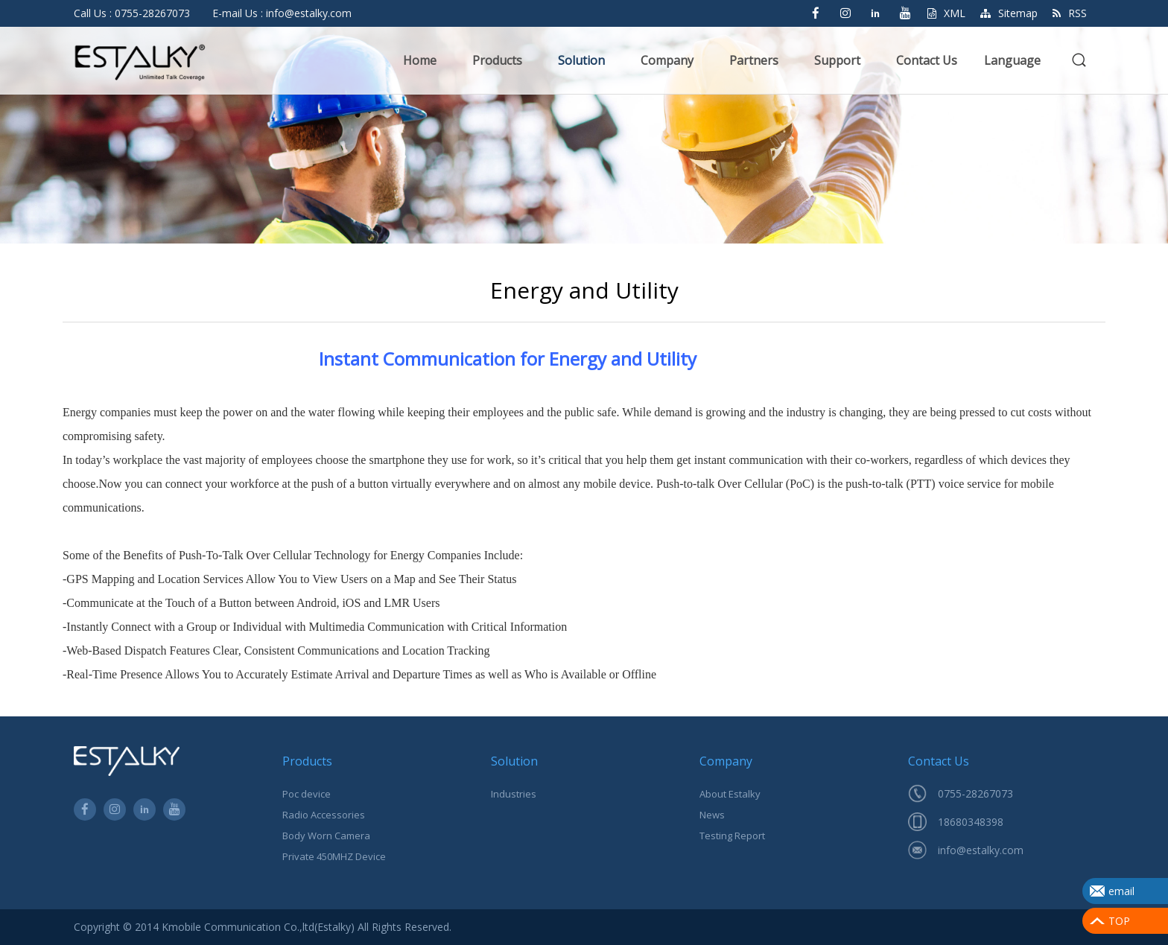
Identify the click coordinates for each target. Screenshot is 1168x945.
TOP (1119, 921)
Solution (581, 60)
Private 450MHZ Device (334, 856)
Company (667, 60)
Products (497, 60)
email (1121, 891)
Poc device (306, 794)
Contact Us (926, 60)
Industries (513, 794)
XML (946, 13)
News (712, 814)
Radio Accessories (323, 814)
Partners (753, 60)
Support (837, 60)
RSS (1070, 13)
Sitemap (1009, 13)
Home (420, 60)
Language (1012, 60)
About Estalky (730, 794)
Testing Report (732, 835)
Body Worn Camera (326, 835)
